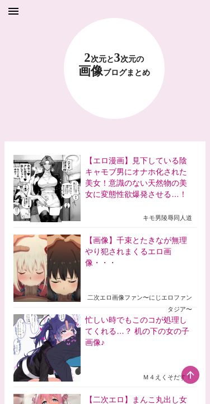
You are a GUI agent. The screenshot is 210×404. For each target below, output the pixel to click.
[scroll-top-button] (190, 375)
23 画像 (114, 65)
